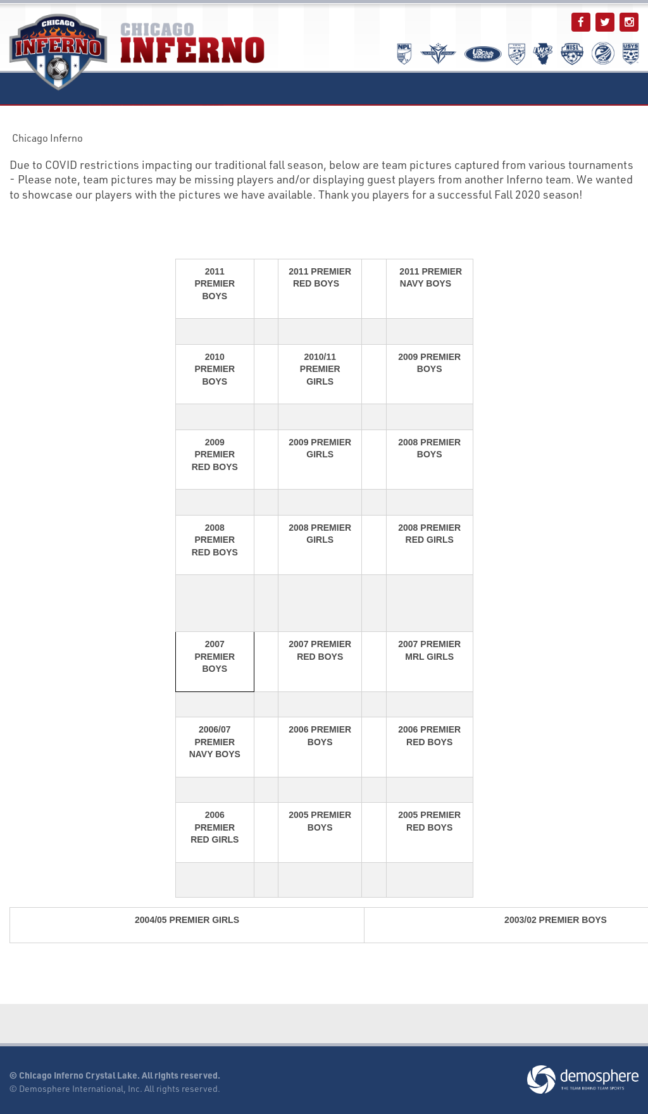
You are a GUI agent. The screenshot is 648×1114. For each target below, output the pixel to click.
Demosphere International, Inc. (80, 1088)
